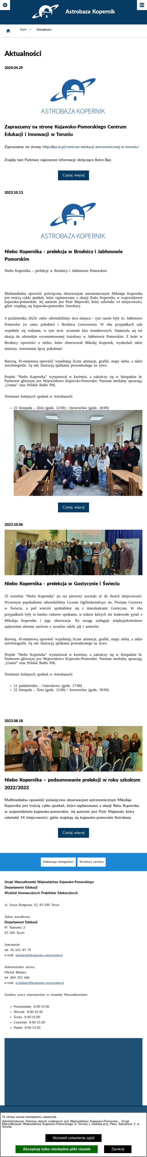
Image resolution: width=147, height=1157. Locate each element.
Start (26, 29)
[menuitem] (58, 868)
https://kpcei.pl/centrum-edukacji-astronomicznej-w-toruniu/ (90, 147)
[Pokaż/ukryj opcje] (5, 5)
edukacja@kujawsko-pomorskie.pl (39, 962)
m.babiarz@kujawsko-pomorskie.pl (40, 990)
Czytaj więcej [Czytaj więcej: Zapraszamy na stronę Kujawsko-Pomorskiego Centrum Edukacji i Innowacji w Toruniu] (73, 175)
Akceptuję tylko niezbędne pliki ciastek (56, 1149)
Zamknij (117, 1149)
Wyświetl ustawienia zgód (73, 1138)
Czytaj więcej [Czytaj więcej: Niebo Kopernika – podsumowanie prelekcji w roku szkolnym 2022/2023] (73, 833)
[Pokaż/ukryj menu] (141, 5)
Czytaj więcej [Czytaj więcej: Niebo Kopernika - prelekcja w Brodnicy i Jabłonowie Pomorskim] (73, 507)
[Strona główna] (8, 30)
